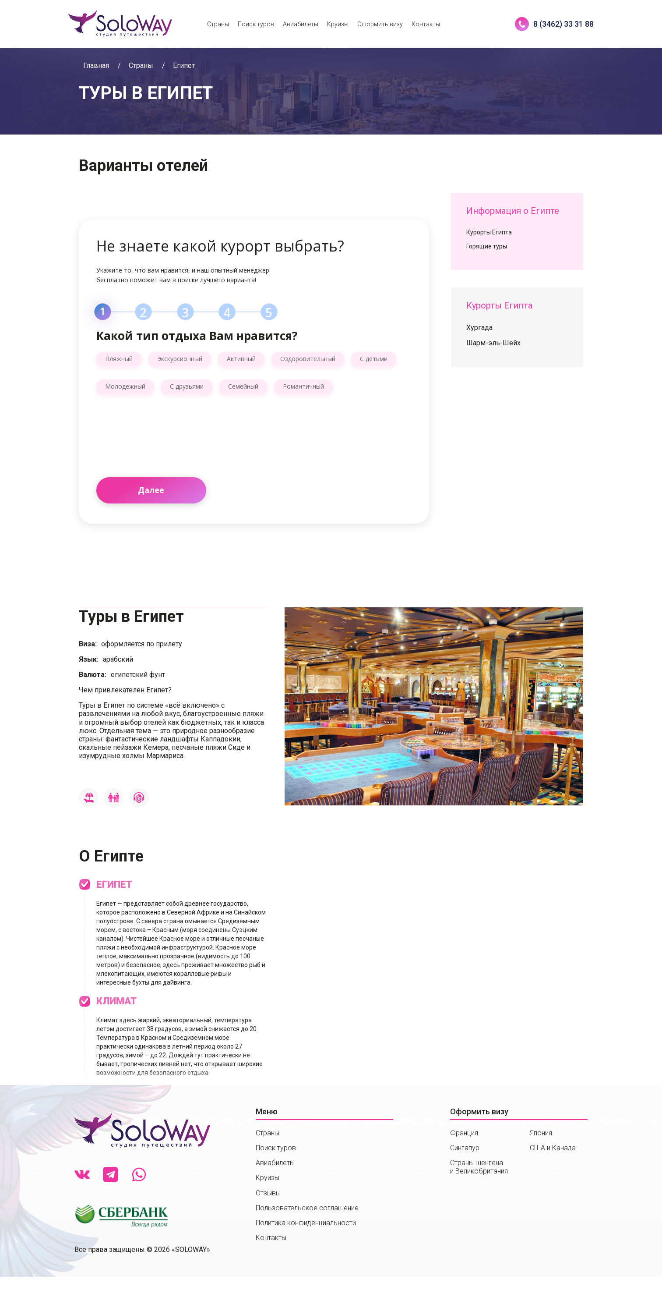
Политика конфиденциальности (306, 1223)
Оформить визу (380, 24)
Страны (218, 24)
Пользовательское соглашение (307, 1208)
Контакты (426, 24)
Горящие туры (486, 246)
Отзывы (268, 1193)
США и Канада (553, 1148)
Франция (464, 1133)
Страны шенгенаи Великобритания (479, 1167)
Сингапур (464, 1148)
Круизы (338, 24)
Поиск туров (256, 24)
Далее (151, 490)
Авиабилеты (300, 24)
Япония (541, 1133)
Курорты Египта (489, 232)
